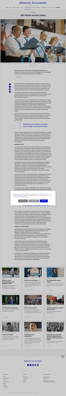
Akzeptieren (43, 200)
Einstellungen (34, 200)
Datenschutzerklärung (23, 196)
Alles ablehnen (23, 200)
